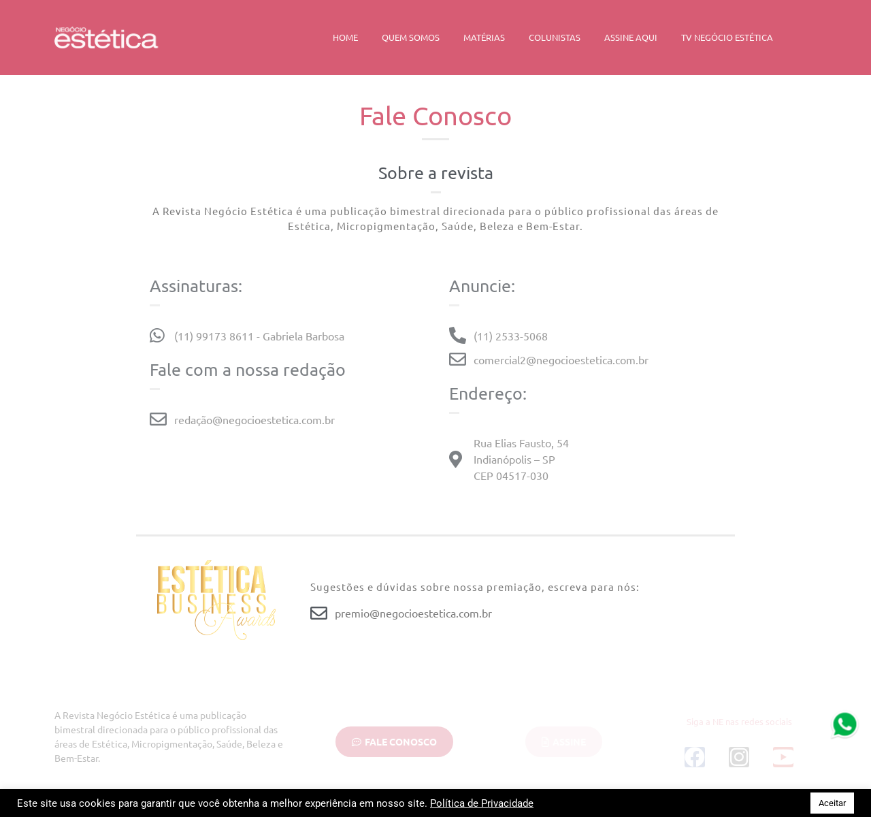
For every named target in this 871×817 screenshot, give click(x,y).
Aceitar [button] (832, 803)
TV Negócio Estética (727, 37)
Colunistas (554, 37)
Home (345, 37)
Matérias (484, 37)
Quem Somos (411, 37)
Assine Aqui (630, 37)
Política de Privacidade (481, 803)
